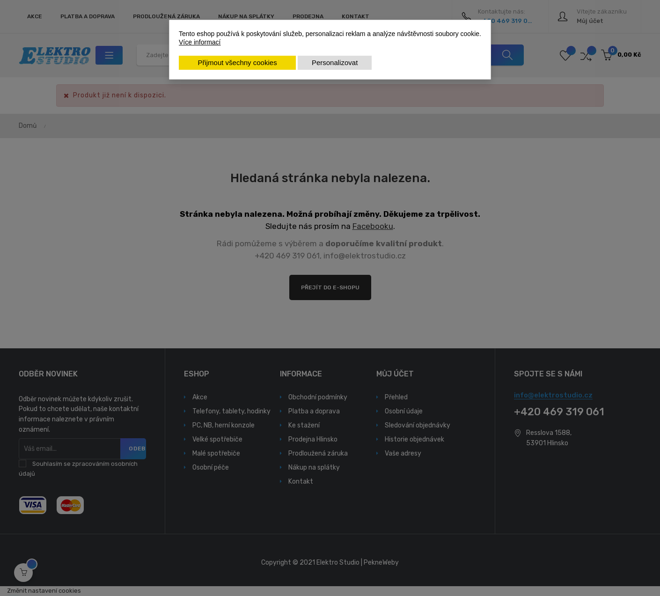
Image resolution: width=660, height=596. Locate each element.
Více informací (199, 42)
